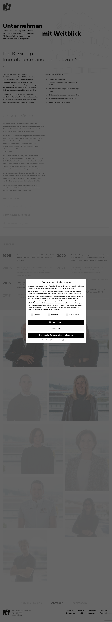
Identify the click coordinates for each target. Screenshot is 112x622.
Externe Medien (73, 315)
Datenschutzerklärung (50, 307)
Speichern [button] (56, 329)
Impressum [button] (67, 340)
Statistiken (53, 315)
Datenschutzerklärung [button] (57, 340)
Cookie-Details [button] (46, 340)
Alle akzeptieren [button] (56, 322)
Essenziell (35, 315)
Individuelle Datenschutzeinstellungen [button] (56, 335)
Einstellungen (36, 309)
